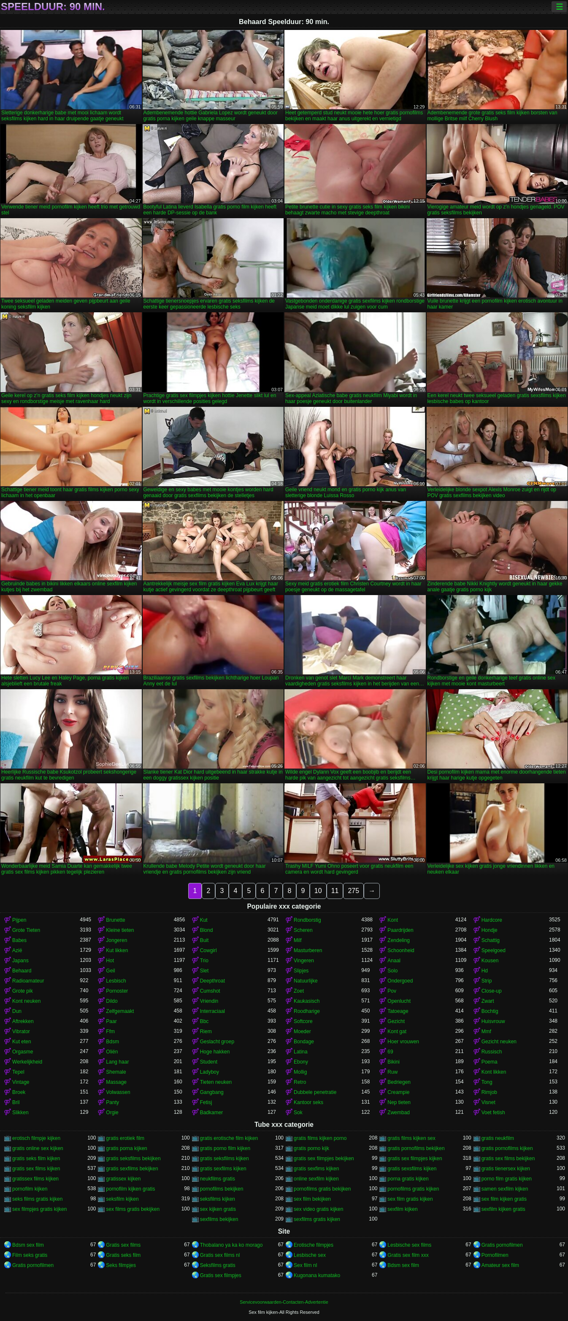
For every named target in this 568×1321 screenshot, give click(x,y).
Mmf (486, 1031)
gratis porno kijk (311, 1148)
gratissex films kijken (35, 1179)
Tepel (18, 1072)
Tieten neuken (216, 1082)
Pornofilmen (494, 1255)
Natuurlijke (306, 981)
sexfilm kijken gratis (503, 1209)
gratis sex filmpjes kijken (414, 1158)
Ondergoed (400, 981)
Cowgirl (208, 950)
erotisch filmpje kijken (36, 1138)
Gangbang (212, 1092)
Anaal (393, 961)
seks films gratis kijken (37, 1199)
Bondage (304, 1042)
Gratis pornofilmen (502, 1245)
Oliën (112, 1052)
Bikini (393, 1062)
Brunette (115, 920)
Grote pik (22, 991)
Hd (484, 971)
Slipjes (301, 971)
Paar (111, 1021)
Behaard (21, 971)
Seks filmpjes (121, 1265)
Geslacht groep (217, 1042)
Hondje (489, 930)
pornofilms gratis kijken (413, 1189)
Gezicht (396, 1021)
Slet (204, 971)
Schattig (490, 940)
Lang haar (117, 1062)
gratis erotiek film (125, 1138)
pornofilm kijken (29, 1189)
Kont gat (396, 1031)
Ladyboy (209, 1072)
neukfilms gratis (217, 1179)
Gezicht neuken (499, 1042)
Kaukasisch (306, 1001)
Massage (116, 1082)
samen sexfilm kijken (504, 1189)
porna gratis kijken (407, 1179)
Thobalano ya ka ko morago (231, 1245)
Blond (206, 930)
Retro (300, 1082)
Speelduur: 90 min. (53, 6)
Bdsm (112, 1042)
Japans (20, 961)
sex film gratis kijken (410, 1199)
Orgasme (22, 1052)
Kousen (490, 961)
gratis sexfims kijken (316, 1169)
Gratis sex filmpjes (220, 1275)
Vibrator (21, 1031)
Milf (298, 940)
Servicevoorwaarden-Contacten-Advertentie (284, 1302)
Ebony (301, 1062)
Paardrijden (400, 930)
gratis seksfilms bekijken (133, 1158)
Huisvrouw (493, 1021)
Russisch (491, 1052)
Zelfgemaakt (120, 1011)
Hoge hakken (215, 1052)
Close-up (491, 991)
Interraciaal (212, 1011)
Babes (19, 940)
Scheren (303, 930)
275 (353, 890)
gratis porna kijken (126, 1148)
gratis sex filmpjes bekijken (324, 1158)
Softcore (303, 1021)
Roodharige (307, 1011)
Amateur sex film (500, 1265)
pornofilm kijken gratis (130, 1189)
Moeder (302, 1031)
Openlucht (399, 1001)
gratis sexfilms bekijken (132, 1169)
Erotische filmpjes (313, 1245)
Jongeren (116, 940)
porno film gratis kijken (506, 1179)
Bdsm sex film (28, 1245)
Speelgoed (493, 950)
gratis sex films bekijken (508, 1158)
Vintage (20, 1082)
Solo (392, 971)
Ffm (110, 1031)
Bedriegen (399, 1082)
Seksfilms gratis (217, 1265)
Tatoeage (397, 1011)
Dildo (111, 1001)
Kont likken (493, 1072)
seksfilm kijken (122, 1199)
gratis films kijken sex (411, 1138)
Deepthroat (212, 981)
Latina (301, 1052)
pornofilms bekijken (221, 1189)
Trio (204, 961)
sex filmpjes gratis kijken (39, 1209)
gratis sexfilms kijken (223, 1169)
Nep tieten (399, 1102)
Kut (204, 920)
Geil (110, 971)
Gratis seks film (123, 1255)
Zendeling (398, 940)
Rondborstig (307, 920)
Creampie (398, 1092)
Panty (112, 1102)
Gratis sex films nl (220, 1255)
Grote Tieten (26, 930)
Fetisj (206, 1102)
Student (208, 1062)
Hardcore (491, 920)
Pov (391, 991)
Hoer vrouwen (403, 1042)
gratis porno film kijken (225, 1148)
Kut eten (21, 1042)
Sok (298, 1112)
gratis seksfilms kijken (224, 1158)
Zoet (299, 991)
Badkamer (211, 1112)
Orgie (112, 1112)
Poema (489, 1062)
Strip (486, 981)
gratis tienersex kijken (505, 1169)
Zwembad (398, 1112)
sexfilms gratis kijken (317, 1219)
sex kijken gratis (218, 1209)
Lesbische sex (310, 1255)
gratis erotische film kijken (229, 1138)
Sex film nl (305, 1265)
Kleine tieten (120, 930)
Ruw (392, 1072)
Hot (110, 961)
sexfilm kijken (402, 1209)
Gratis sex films (123, 1245)
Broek (18, 1092)
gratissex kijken (123, 1179)
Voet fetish (493, 1112)
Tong (486, 1082)
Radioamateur (28, 981)
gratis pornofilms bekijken (415, 1148)
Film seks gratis (29, 1255)
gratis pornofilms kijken (507, 1148)
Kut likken (117, 950)
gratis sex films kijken (36, 1169)
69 (390, 1052)
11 (335, 890)
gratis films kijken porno (320, 1138)
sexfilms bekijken (219, 1219)
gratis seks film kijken (36, 1158)
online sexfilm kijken (316, 1179)
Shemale (116, 1072)
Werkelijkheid (27, 1062)
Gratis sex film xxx (407, 1255)
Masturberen (308, 950)
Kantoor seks (308, 1102)
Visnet (488, 1102)
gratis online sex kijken (37, 1148)
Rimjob (489, 1092)
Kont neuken (26, 1001)
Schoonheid (400, 950)
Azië (17, 950)
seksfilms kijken (217, 1199)
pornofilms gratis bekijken (322, 1189)
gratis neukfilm (497, 1138)
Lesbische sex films (409, 1245)
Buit (204, 940)
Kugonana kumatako (317, 1275)
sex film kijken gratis (504, 1199)
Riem (206, 1031)
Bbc (204, 1021)
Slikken (20, 1112)
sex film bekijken (312, 1199)
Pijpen (19, 920)
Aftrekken (23, 1021)
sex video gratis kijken (318, 1209)
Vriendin (209, 1001)
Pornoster (117, 991)
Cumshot (210, 991)
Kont (392, 920)
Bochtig (489, 1011)
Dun (17, 1011)
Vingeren (304, 961)
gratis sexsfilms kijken (411, 1169)
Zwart (487, 1001)
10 (318, 890)
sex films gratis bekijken (133, 1209)
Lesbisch (116, 981)
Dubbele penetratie (315, 1092)
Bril (15, 1102)
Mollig (300, 1072)
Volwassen (118, 1092)
